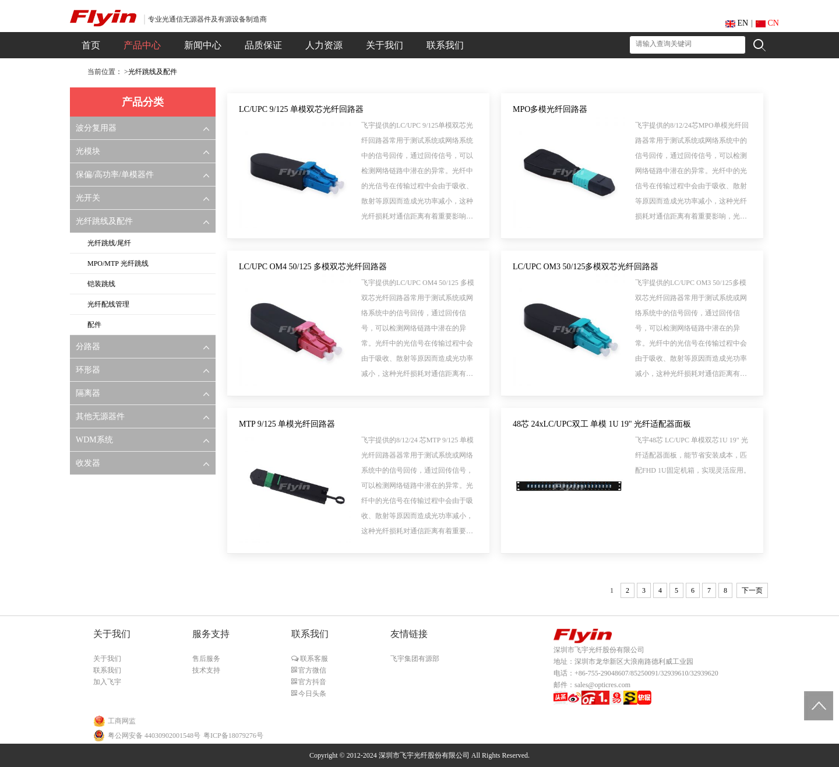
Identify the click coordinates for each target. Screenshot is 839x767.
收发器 (88, 463)
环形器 (88, 369)
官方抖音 (311, 681)
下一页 (752, 590)
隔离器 (88, 393)
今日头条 (311, 693)
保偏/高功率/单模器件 (115, 174)
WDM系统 (94, 439)
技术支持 (206, 670)
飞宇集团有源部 (414, 659)
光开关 (88, 197)
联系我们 (107, 670)
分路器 (88, 346)
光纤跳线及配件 (152, 72)
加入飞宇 (107, 682)
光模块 (88, 151)
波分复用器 (96, 128)
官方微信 (311, 670)
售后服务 (206, 659)
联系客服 (313, 658)
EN (736, 23)
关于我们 (107, 659)
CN (767, 23)
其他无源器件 (100, 416)
